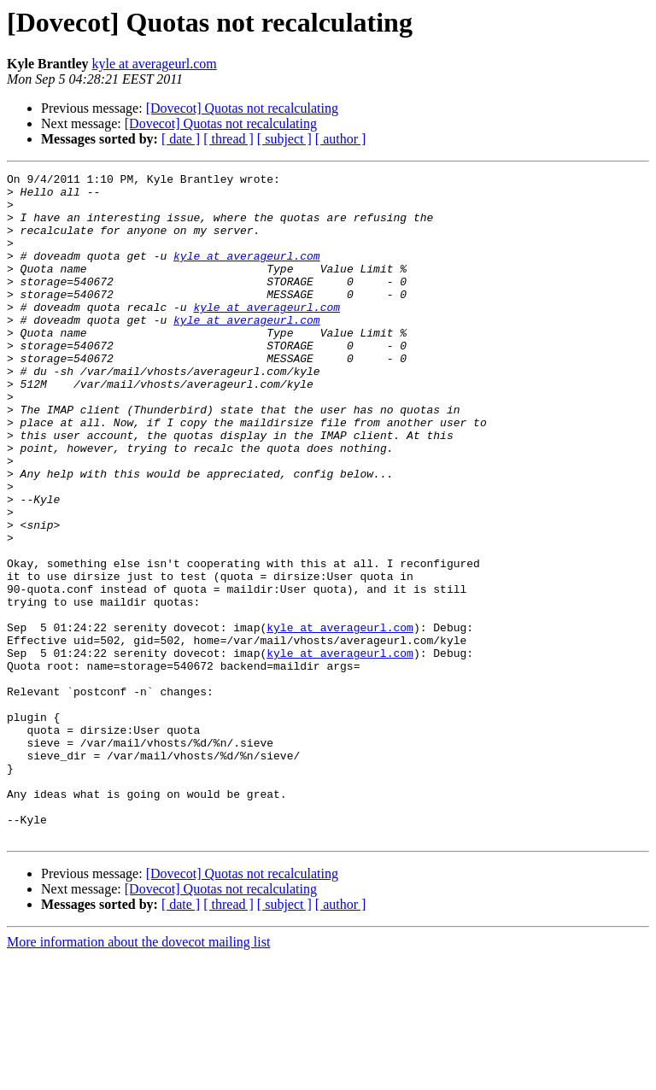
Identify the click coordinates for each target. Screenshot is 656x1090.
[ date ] (180, 139)
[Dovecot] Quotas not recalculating (242, 108)
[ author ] (340, 139)
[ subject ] (284, 139)
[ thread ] (228, 139)
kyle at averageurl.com (154, 63)
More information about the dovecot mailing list (138, 1075)
